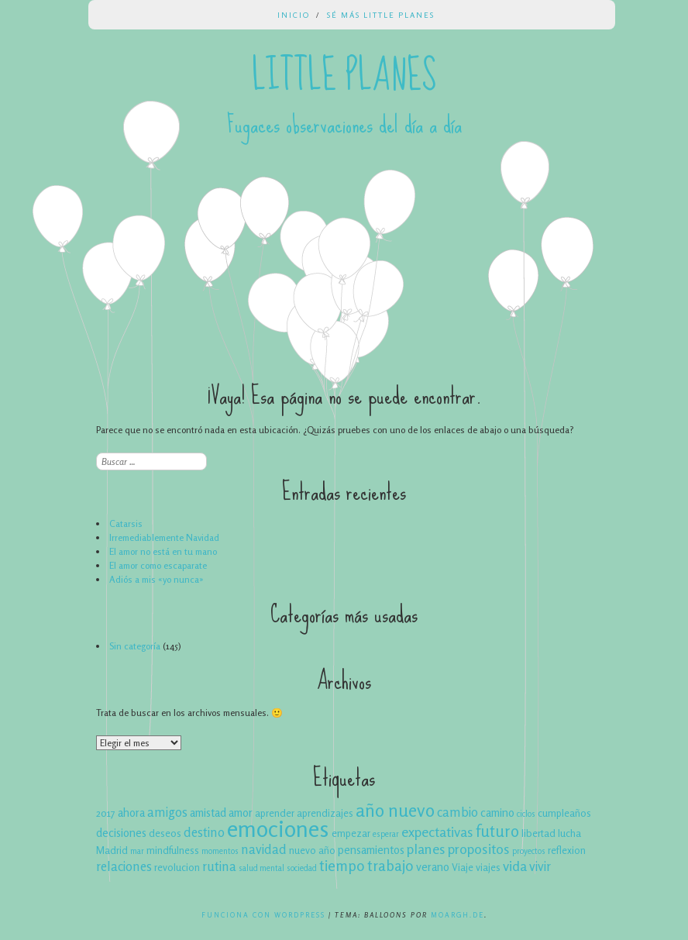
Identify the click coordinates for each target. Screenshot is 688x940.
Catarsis (126, 523)
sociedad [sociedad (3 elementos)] (302, 868)
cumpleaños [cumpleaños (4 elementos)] (564, 813)
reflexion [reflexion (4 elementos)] (567, 850)
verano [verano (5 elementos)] (432, 866)
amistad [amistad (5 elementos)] (208, 812)
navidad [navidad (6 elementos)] (264, 849)
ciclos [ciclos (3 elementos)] (526, 814)
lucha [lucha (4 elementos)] (569, 833)
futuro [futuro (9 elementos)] (497, 831)
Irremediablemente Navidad (164, 537)
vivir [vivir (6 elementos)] (540, 866)
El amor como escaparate (158, 565)
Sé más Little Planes (381, 14)
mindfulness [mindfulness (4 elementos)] (172, 850)
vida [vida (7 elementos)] (515, 865)
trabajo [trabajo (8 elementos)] (390, 865)
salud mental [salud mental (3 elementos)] (261, 868)
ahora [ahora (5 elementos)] (131, 812)
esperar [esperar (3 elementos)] (386, 834)
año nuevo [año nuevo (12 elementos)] (395, 810)
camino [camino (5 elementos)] (497, 812)
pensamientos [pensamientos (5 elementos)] (371, 849)
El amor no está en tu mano (163, 551)
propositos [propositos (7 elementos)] (479, 848)
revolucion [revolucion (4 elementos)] (177, 867)
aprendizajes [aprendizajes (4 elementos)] (325, 813)
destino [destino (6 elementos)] (204, 832)
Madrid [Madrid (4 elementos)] (112, 850)
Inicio (293, 14)
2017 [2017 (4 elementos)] (105, 813)
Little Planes (344, 76)
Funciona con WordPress (263, 915)
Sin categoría (134, 646)
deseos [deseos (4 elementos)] (165, 833)
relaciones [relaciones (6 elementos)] (124, 866)
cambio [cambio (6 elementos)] (457, 812)
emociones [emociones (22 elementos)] (278, 828)
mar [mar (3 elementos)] (137, 851)
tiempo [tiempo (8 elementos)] (342, 865)
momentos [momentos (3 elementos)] (220, 851)
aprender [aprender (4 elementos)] (274, 813)
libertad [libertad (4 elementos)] (538, 833)
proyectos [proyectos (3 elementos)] (528, 851)
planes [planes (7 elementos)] (426, 848)
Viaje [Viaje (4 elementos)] (462, 867)
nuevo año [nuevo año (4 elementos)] (312, 850)
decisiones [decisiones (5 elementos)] (121, 832)
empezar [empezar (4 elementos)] (351, 833)
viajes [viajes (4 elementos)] (488, 867)
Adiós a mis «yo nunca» (156, 579)
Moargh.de (457, 915)
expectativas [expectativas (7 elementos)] (437, 831)
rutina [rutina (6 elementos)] (219, 866)
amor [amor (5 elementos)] (241, 812)
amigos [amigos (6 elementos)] (167, 812)
